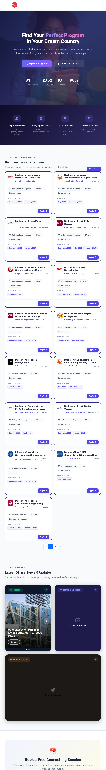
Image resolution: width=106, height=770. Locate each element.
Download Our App (69, 63)
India (47, 181)
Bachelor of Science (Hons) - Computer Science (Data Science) (30, 269)
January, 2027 (30, 202)
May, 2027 (62, 202)
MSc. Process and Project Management (77, 315)
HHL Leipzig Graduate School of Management (27, 366)
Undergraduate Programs (20, 189)
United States (44, 227)
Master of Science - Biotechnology (74, 269)
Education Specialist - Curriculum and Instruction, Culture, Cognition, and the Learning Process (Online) (29, 454)
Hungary (46, 507)
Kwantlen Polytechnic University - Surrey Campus (77, 227)
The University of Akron (25, 227)
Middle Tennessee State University (27, 460)
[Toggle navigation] (97, 4)
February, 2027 (78, 340)
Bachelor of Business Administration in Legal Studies (80, 176)
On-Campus (15, 193)
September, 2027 (75, 202)
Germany (45, 366)
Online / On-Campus (18, 519)
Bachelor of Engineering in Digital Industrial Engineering (30, 407)
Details (14, 642)
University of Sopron (24, 507)
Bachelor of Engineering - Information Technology (28, 176)
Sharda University (72, 458)
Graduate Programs (67, 281)
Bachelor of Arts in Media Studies (77, 407)
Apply (43, 211)
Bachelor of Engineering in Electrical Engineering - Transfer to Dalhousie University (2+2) (81, 361)
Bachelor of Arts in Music (28, 221)
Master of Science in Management (26, 361)
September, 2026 (15, 202)
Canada (95, 181)
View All (94, 169)
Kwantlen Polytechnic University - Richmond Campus (28, 320)
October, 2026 (63, 340)
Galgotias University (24, 273)
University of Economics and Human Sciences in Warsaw (77, 320)
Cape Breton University (74, 181)
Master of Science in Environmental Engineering (29, 502)
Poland (96, 320)
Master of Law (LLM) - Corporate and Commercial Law (81, 453)
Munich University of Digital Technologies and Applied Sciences (27, 412)
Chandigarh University (25, 181)
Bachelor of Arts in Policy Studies (77, 222)
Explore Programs (37, 63)
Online (12, 473)
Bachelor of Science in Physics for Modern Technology (31, 315)
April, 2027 (27, 433)
